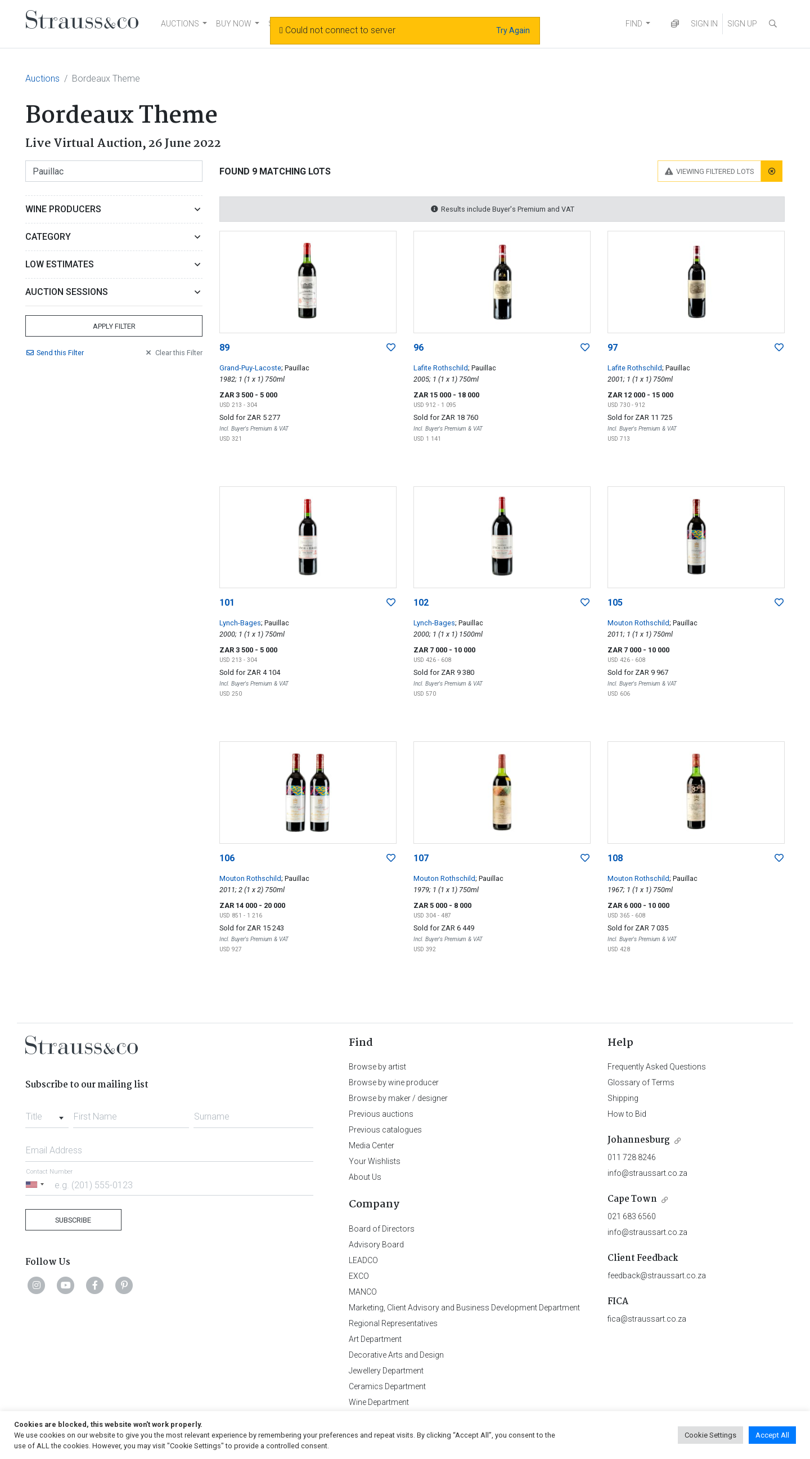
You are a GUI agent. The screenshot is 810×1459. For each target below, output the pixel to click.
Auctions (42, 78)
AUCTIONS (180, 23)
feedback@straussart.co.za (657, 1275)
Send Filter (54, 352)
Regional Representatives (393, 1323)
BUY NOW (233, 23)
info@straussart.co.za (647, 1173)
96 (418, 347)
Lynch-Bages (240, 623)
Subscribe (73, 1220)
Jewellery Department (386, 1370)
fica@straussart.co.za (647, 1318)
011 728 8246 (632, 1157)
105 (615, 602)
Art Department (375, 1339)
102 (421, 602)
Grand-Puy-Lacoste (250, 368)
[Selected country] (36, 1184)
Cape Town (632, 1199)
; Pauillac (295, 368)
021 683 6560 (632, 1216)
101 (227, 602)
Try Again (513, 30)
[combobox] (47, 1113)
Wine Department (379, 1402)
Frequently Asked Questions (657, 1066)
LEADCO (363, 1260)
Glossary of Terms (641, 1082)
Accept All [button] (772, 1435)
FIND (634, 23)
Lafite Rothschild (440, 368)
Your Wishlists (374, 1161)
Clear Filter (173, 352)
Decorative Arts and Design (396, 1354)
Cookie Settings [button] (710, 1435)
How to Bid (627, 1113)
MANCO (363, 1291)
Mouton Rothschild (638, 623)
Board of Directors (382, 1228)
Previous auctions (381, 1113)
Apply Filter (114, 326)
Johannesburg (639, 1140)
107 (421, 858)
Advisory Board (376, 1244)
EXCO (359, 1276)
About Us (365, 1176)
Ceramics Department (387, 1386)
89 (224, 347)
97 (613, 347)
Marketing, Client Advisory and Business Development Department (464, 1307)
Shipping (623, 1098)
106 (227, 858)
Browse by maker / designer (398, 1098)
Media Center (371, 1145)
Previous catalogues (385, 1129)
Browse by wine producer (394, 1082)
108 (615, 858)
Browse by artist (377, 1066)
